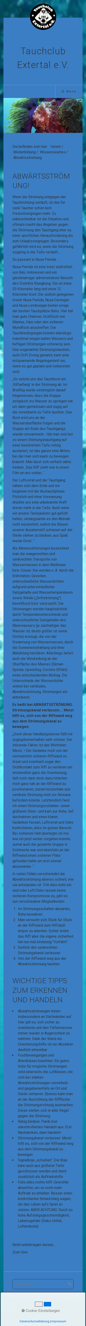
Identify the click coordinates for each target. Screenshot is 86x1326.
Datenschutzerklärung (34, 1321)
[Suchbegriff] (43, 1284)
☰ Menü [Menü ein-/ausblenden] (69, 91)
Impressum (58, 1321)
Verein (55, 146)
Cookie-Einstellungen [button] (41, 1311)
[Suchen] (70, 1284)
